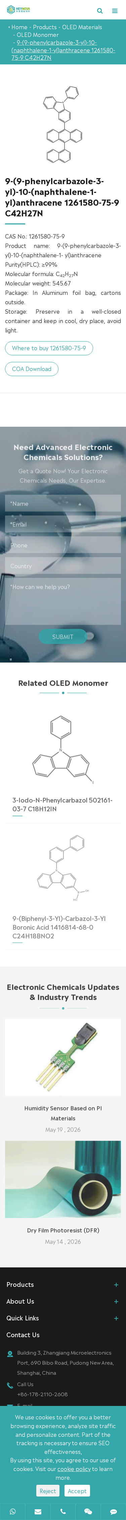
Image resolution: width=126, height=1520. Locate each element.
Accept (77, 1490)
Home (19, 26)
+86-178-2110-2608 (42, 1394)
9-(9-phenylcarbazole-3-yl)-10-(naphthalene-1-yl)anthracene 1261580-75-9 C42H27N (63, 49)
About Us (20, 1300)
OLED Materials (82, 26)
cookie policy (74, 1468)
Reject (48, 1490)
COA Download (30, 368)
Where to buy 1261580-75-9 (48, 348)
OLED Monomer (38, 34)
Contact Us (23, 1334)
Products (45, 26)
